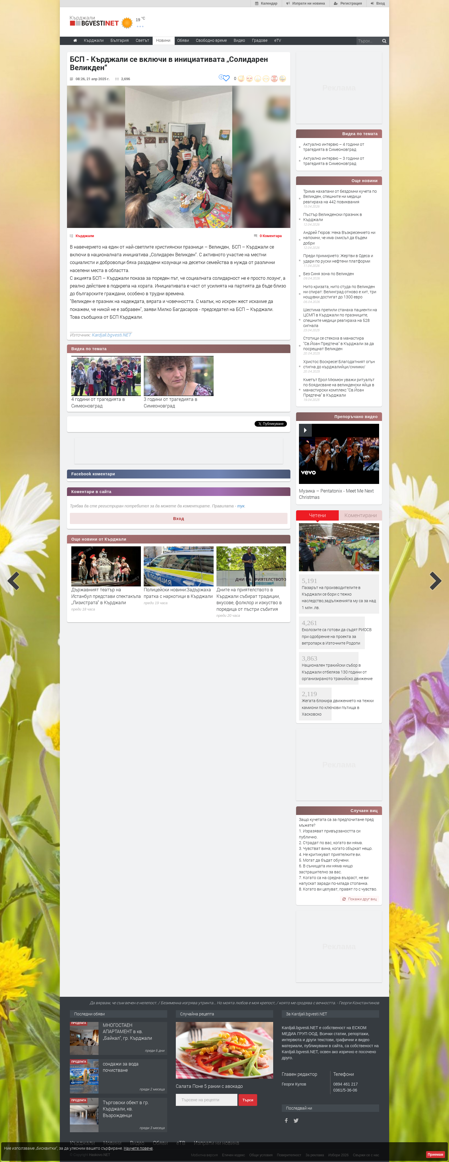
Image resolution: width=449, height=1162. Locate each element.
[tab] (317, 517)
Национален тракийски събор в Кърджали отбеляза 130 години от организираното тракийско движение (337, 671)
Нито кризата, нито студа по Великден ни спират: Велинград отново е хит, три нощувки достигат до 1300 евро (339, 292)
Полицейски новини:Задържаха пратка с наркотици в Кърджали (178, 592)
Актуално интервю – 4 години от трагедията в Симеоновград (333, 146)
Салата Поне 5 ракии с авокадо (209, 1086)
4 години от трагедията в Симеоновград (98, 402)
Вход (178, 518)
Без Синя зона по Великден (328, 273)
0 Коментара (271, 235)
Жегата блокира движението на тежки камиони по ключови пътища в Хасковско (338, 707)
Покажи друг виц (359, 899)
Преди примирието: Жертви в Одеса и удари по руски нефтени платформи (338, 258)
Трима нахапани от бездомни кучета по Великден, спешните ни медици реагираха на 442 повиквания (340, 196)
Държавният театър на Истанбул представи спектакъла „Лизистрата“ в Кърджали (106, 595)
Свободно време (211, 40)
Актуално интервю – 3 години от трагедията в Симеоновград (333, 160)
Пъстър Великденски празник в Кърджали (332, 217)
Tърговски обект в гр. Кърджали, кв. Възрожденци (126, 1110)
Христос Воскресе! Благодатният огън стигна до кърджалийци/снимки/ (339, 364)
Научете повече (138, 1148)
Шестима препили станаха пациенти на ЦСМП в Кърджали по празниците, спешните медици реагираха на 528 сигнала (340, 317)
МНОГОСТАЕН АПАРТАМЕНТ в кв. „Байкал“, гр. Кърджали (127, 1032)
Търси (248, 1100)
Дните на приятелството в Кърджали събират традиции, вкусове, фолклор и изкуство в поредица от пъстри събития (249, 599)
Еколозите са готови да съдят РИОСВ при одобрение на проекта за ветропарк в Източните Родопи (337, 636)
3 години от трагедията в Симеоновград (170, 402)
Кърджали (85, 235)
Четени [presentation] (317, 515)
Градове (259, 40)
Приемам (435, 1155)
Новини (163, 40)
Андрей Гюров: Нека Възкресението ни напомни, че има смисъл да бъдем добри (339, 237)
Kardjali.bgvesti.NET (111, 335)
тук (241, 506)
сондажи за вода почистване (121, 1068)
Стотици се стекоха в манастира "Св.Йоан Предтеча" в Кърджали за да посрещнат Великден (338, 343)
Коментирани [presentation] (360, 515)
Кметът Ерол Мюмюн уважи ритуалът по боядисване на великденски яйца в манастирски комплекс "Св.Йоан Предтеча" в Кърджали (339, 387)
